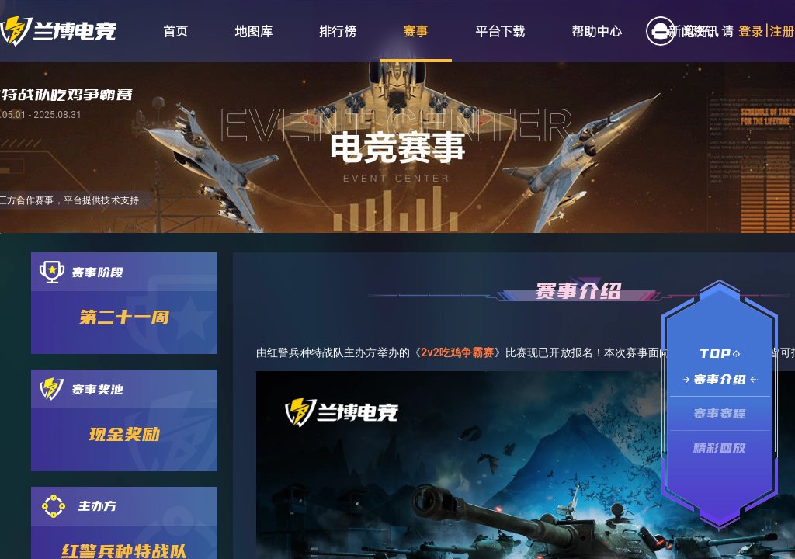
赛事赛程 (720, 413)
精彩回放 (720, 448)
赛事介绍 (720, 379)
